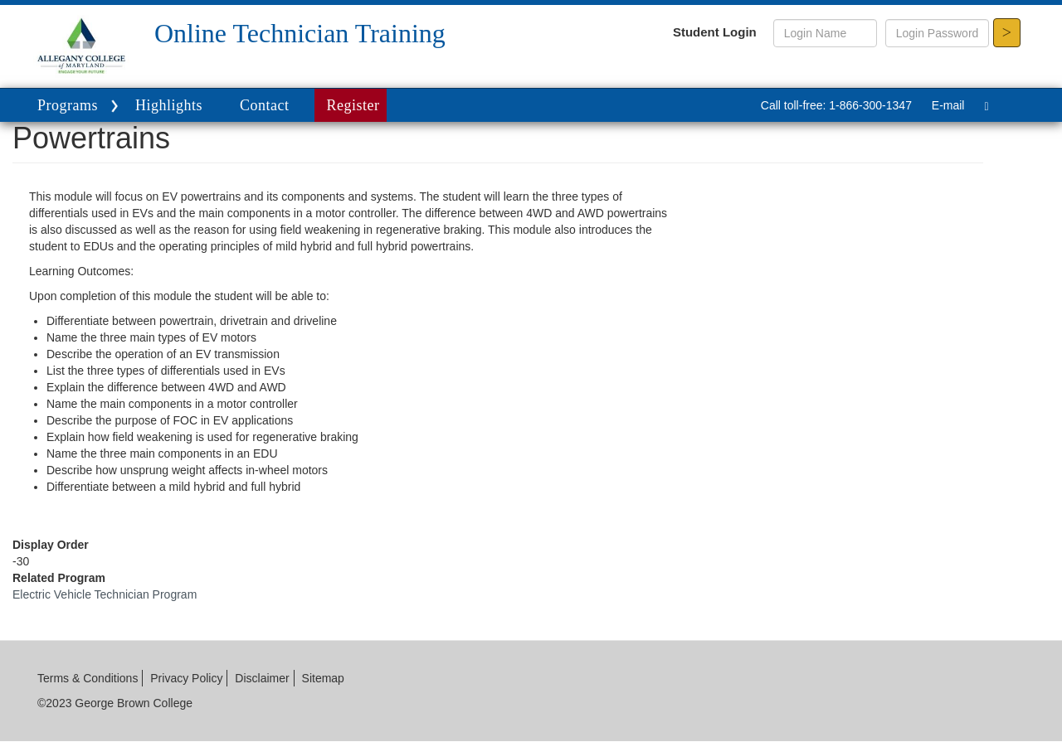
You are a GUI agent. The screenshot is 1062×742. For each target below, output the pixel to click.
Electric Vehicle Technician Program (104, 594)
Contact (265, 105)
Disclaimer (262, 678)
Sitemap (323, 678)
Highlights (168, 105)
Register (353, 105)
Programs (80, 106)
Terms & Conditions (87, 678)
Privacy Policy (186, 678)
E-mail (948, 105)
